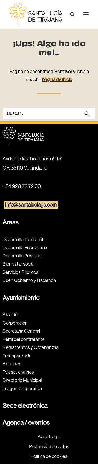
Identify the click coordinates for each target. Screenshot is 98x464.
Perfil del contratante (24, 339)
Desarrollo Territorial (23, 239)
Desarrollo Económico (25, 247)
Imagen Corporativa (22, 388)
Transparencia (17, 355)
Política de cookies (49, 456)
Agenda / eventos (26, 422)
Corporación (15, 323)
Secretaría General (21, 331)
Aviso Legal (49, 436)
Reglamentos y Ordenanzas (31, 347)
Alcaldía (10, 314)
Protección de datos (49, 446)
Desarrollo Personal (22, 256)
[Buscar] (70, 14)
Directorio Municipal (22, 380)
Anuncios (12, 363)
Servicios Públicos (20, 272)
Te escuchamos (18, 372)
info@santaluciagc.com (31, 205)
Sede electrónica (25, 405)
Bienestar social (18, 264)
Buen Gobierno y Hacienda (29, 280)
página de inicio (57, 79)
